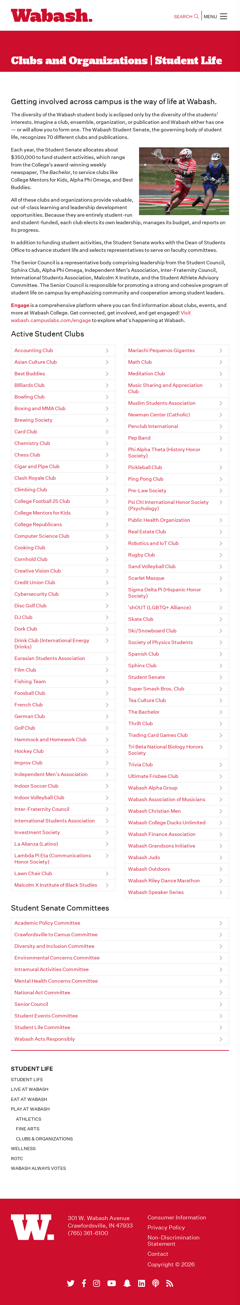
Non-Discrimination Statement (174, 1240)
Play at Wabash (30, 1109)
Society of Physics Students (160, 642)
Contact (158, 1254)
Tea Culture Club (147, 700)
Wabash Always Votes (38, 1168)
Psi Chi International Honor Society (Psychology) (168, 505)
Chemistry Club (32, 443)
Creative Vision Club (37, 571)
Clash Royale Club (35, 478)
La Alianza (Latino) (36, 844)
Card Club (25, 432)
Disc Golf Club (30, 606)
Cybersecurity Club (36, 594)
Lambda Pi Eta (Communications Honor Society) (52, 859)
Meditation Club (146, 374)
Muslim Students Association (162, 403)
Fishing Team (30, 681)
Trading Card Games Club (158, 735)
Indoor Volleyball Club (39, 797)
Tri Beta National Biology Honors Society (165, 750)
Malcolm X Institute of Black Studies (55, 885)
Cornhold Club (31, 559)
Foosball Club (29, 693)
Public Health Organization (159, 520)
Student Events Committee (46, 1016)
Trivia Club (140, 765)
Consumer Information (177, 1217)
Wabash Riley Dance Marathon (164, 881)
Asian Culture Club (35, 362)
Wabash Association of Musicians (166, 799)
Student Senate (146, 677)
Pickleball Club (145, 467)
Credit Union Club (34, 582)
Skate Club (140, 619)
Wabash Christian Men (154, 811)
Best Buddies (29, 374)
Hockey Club (29, 751)
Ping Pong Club (145, 479)
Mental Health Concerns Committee (56, 981)
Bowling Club (29, 397)
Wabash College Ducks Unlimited (167, 823)
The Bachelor (143, 712)
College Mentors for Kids (42, 513)
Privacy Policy (166, 1227)
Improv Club (28, 763)
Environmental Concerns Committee (57, 958)
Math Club (140, 362)
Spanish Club (143, 654)
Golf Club (24, 728)
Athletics (28, 1119)
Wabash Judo (144, 857)
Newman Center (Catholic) (159, 415)
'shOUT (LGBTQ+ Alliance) (159, 607)
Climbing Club (30, 490)
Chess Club (27, 455)
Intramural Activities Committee (51, 969)
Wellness (23, 1148)
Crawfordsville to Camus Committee (56, 935)
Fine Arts (27, 1129)
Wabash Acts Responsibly (44, 1039)
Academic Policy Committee (47, 923)
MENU (215, 16)
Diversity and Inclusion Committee (54, 946)
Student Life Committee (42, 1027)
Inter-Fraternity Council (41, 809)
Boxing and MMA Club (40, 408)
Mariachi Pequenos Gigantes (161, 350)
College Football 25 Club (42, 501)
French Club (28, 705)
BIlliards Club (29, 385)
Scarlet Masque (146, 578)
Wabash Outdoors (149, 869)
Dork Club (25, 629)
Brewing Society (33, 420)
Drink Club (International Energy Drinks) (51, 643)
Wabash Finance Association (162, 834)
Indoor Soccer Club (36, 786)
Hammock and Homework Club (50, 739)
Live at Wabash (29, 1089)
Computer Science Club (41, 536)
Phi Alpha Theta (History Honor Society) (164, 452)
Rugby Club (141, 555)
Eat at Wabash (29, 1099)
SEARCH (186, 16)
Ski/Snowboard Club (152, 631)
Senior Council (31, 1004)
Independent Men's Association (51, 774)
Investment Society (37, 832)
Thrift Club (140, 723)
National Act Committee (42, 993)
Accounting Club (33, 350)
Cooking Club (29, 548)
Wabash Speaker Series (156, 892)
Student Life (27, 1079)
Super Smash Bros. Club (156, 689)
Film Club (25, 670)
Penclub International (153, 426)
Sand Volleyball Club (152, 566)
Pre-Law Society (147, 491)
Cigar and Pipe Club (37, 466)
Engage (20, 305)
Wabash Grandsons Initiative (161, 846)
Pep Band (139, 438)
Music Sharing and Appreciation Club (165, 388)
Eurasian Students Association (49, 658)
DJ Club (23, 617)
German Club (29, 716)
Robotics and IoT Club (153, 543)
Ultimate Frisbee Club (153, 776)
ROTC (17, 1158)
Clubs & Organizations (44, 1139)
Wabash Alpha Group (153, 788)
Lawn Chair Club (33, 873)
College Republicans (38, 524)
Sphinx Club (142, 665)
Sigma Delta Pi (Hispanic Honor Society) (164, 593)
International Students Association (54, 821)
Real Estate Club (147, 532)
